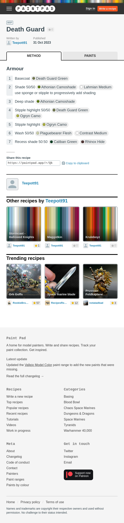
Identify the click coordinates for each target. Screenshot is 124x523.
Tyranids (70, 425)
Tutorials (12, 419)
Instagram (71, 456)
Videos (11, 425)
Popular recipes (17, 408)
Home (10, 502)
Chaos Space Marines (79, 408)
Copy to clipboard (75, 163)
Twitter (68, 451)
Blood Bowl (72, 402)
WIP (9, 22)
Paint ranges (15, 479)
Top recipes (14, 402)
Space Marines (74, 419)
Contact (11, 468)
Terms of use (55, 502)
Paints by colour (17, 485)
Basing (69, 396)
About (10, 451)
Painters (12, 473)
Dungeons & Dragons (79, 413)
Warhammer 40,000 (78, 430)
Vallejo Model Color (38, 365)
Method (34, 55)
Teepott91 (30, 183)
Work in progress (18, 430)
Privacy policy (30, 502)
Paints (90, 55)
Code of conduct (18, 462)
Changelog (14, 456)
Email (68, 462)
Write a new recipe (19, 396)
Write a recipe (107, 8)
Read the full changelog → (25, 376)
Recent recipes (17, 413)
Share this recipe (18, 157)
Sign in (90, 8)
